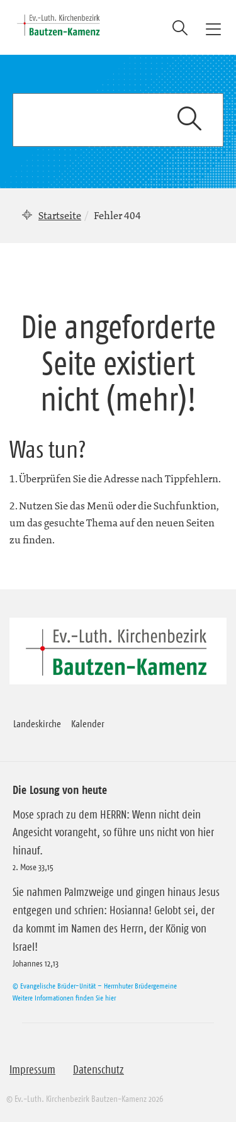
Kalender (87, 723)
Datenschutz (98, 1070)
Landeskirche (37, 723)
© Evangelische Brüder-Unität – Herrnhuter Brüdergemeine (95, 985)
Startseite (59, 215)
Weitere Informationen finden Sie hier (64, 997)
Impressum (32, 1070)
